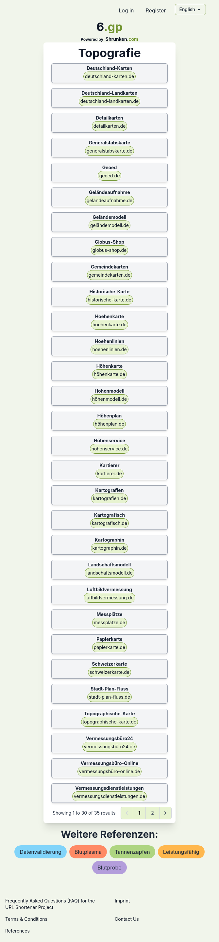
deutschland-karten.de (109, 76)
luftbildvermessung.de (109, 597)
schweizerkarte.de (109, 672)
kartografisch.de (109, 523)
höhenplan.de (109, 424)
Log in (126, 10)
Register (155, 10)
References (17, 931)
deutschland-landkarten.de (109, 101)
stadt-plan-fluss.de (109, 697)
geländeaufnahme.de (109, 200)
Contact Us (127, 919)
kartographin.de (110, 548)
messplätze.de (109, 622)
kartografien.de (109, 498)
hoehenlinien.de (109, 349)
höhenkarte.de (109, 374)
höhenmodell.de (109, 399)
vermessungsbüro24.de (109, 746)
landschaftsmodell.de (109, 573)
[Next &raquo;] (165, 813)
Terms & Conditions (26, 919)
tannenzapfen (132, 852)
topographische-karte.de (109, 721)
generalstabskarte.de (109, 151)
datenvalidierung (40, 852)
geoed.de (109, 175)
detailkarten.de (109, 126)
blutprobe (109, 867)
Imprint (122, 900)
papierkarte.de (110, 647)
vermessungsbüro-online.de (109, 771)
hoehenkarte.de (109, 324)
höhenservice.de (110, 448)
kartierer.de (109, 473)
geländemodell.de (109, 225)
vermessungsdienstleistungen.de (109, 796)
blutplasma (88, 852)
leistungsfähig (181, 852)
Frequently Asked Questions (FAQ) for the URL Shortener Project (50, 904)
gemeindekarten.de (109, 275)
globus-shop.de (109, 250)
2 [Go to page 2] (152, 813)
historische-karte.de (109, 299)
